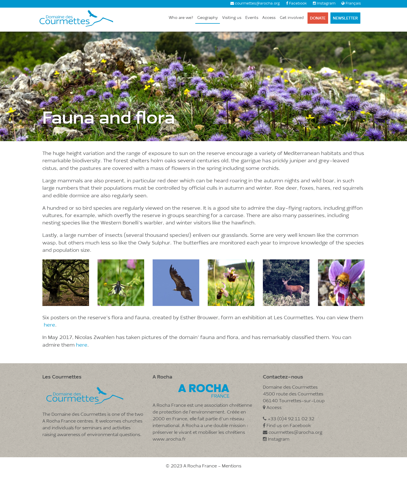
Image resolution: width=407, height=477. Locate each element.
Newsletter (345, 17)
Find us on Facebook (287, 426)
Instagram (326, 3)
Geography (207, 18)
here (49, 325)
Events (251, 18)
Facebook (298, 3)
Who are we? (181, 18)
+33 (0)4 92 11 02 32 (288, 419)
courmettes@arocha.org (257, 3)
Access (269, 18)
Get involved (292, 18)
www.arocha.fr (169, 439)
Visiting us (231, 18)
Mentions (231, 466)
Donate (318, 17)
